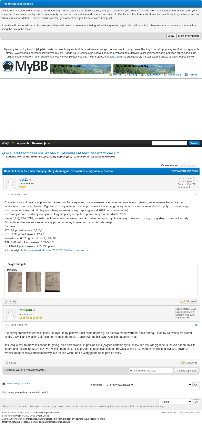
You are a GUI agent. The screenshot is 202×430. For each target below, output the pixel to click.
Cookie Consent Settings (150, 406)
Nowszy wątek (35, 369)
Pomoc (193, 74)
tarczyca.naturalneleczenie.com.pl (20, 422)
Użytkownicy (153, 74)
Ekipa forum (9, 406)
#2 (196, 325)
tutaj (112, 56)
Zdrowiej (34, 406)
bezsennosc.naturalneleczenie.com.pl (85, 419)
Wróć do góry (49, 406)
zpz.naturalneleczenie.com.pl (54, 422)
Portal (117, 74)
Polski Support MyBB (47, 412)
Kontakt (23, 406)
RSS (131, 406)
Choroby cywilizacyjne (103, 152)
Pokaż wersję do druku (18, 383)
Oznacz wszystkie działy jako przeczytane (104, 406)
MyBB (17, 415)
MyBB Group (42, 415)
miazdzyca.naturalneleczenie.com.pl (45, 419)
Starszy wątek (14, 369)
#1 (196, 194)
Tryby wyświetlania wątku (184, 171)
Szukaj (133, 74)
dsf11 (23, 179)
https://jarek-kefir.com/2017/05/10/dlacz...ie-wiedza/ (56, 250)
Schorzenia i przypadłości (75, 152)
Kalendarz (174, 74)
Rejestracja (39, 143)
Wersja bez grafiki (69, 406)
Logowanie (22, 143)
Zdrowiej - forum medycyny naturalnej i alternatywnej (30, 152)
